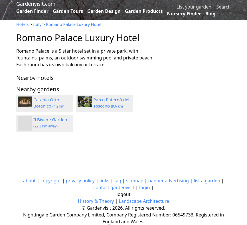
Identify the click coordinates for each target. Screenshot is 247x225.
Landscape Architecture (144, 201)
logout (124, 194)
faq (117, 180)
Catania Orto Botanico (48, 106)
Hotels (22, 24)
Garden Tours (68, 11)
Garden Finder (32, 11)
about (29, 180)
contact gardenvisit (113, 187)
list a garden (207, 180)
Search (223, 7)
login (144, 187)
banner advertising (168, 180)
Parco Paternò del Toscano (111, 106)
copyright (51, 180)
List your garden (194, 7)
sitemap (134, 180)
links (104, 180)
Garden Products (144, 11)
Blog (210, 14)
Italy (37, 24)
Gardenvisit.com (35, 3)
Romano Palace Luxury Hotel (73, 24)
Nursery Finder (184, 14)
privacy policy (80, 180)
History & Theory (96, 201)
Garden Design (104, 11)
